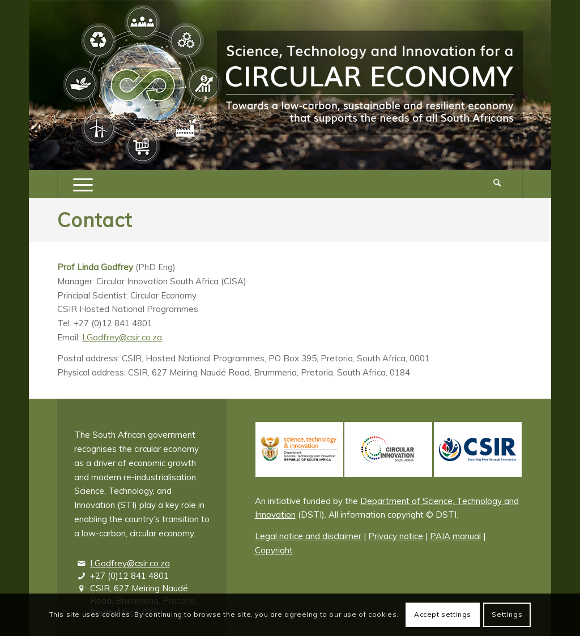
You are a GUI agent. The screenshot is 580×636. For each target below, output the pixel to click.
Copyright (274, 550)
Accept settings (442, 614)
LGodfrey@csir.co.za (122, 337)
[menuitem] (497, 184)
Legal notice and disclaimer (308, 536)
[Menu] (82, 184)
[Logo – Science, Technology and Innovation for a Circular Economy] (370, 85)
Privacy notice (395, 536)
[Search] (497, 184)
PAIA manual (455, 536)
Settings (507, 614)
